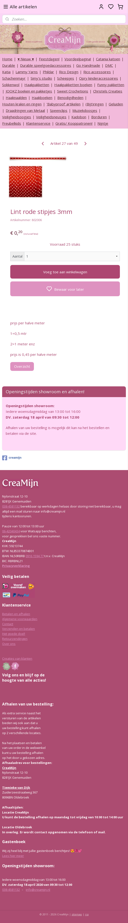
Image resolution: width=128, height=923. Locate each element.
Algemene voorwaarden (19, 619)
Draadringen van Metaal (25, 110)
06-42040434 (11, 531)
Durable (8, 65)
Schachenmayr (14, 78)
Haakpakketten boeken (73, 84)
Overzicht (22, 366)
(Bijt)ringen (94, 104)
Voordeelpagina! (77, 59)
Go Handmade (88, 65)
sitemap (77, 914)
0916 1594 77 (35, 556)
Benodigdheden (70, 97)
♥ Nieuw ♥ (25, 59)
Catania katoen (108, 59)
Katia (6, 71)
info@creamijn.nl (38, 889)
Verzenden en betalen (18, 629)
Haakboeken (42, 97)
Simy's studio (41, 78)
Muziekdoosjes (84, 110)
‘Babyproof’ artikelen (63, 104)
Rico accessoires (97, 71)
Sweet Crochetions (72, 91)
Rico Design (68, 71)
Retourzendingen (14, 639)
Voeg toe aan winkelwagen (65, 271)
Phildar (48, 71)
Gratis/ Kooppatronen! (73, 123)
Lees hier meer (13, 856)
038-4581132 (11, 506)
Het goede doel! (13, 634)
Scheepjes (65, 78)
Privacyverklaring (16, 566)
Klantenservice (38, 123)
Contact (7, 624)
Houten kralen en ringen (22, 104)
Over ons (9, 644)
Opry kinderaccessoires (98, 78)
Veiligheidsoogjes (16, 116)
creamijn (11, 458)
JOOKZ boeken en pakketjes (29, 91)
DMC (109, 65)
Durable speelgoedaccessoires (45, 65)
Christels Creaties (107, 91)
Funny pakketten (110, 84)
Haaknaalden (16, 97)
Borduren (99, 116)
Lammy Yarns (27, 71)
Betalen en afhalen (16, 614)
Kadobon (78, 116)
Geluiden (116, 104)
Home (7, 59)
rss (87, 914)
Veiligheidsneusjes (51, 116)
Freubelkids (11, 123)
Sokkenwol (10, 84)
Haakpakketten (36, 84)
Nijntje (102, 123)
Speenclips (58, 110)
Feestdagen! (49, 59)
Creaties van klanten (17, 658)
